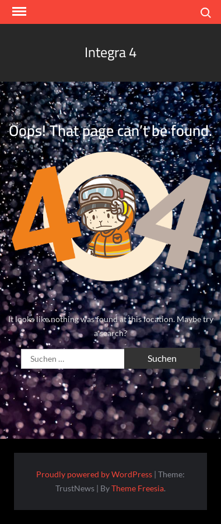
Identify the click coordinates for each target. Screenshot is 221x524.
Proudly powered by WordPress (94, 474)
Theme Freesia (137, 488)
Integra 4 (110, 52)
